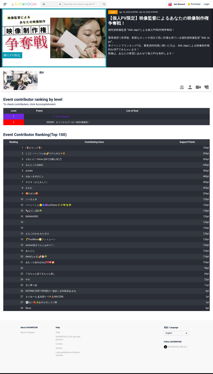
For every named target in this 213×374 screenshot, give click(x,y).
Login (206, 4)
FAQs (58, 332)
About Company (27, 332)
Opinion (59, 348)
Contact (59, 344)
